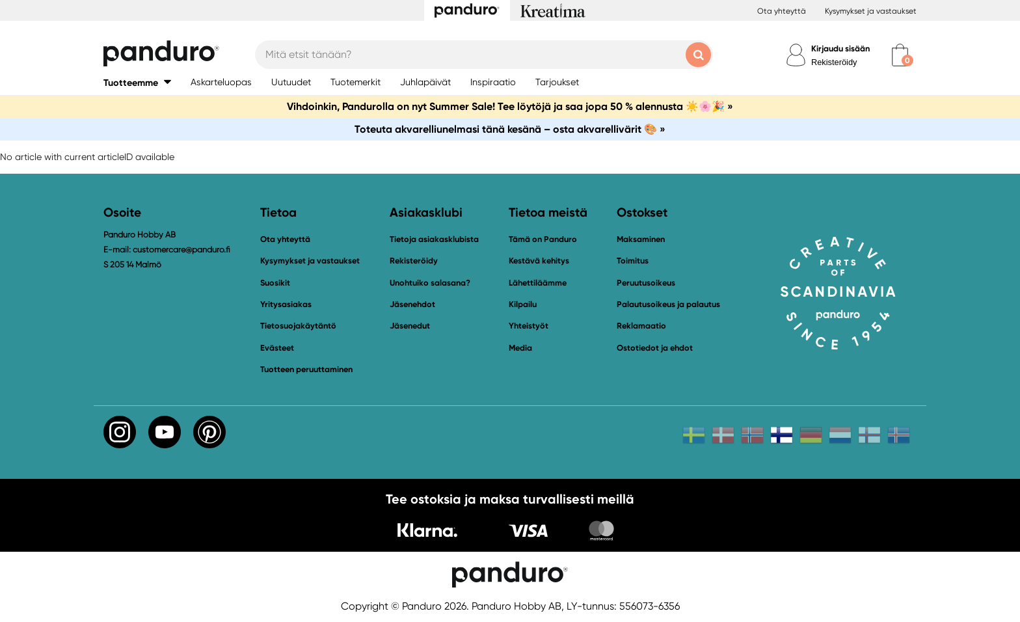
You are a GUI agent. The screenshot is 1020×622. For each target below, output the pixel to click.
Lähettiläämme (538, 283)
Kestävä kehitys (539, 260)
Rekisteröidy (834, 62)
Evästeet (277, 348)
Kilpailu (523, 304)
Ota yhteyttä (781, 11)
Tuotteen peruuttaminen (306, 369)
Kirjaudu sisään (840, 48)
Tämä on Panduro (543, 239)
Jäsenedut (410, 326)
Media (520, 348)
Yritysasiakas (286, 304)
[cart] (900, 55)
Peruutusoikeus (646, 283)
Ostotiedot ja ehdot (655, 348)
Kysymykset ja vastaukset (871, 11)
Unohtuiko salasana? (430, 283)
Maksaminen (641, 239)
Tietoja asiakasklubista (434, 239)
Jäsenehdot (412, 304)
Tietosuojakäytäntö (298, 326)
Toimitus (633, 260)
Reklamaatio (641, 326)
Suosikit (275, 283)
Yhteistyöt (528, 326)
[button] (137, 82)
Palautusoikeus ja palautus (668, 304)
